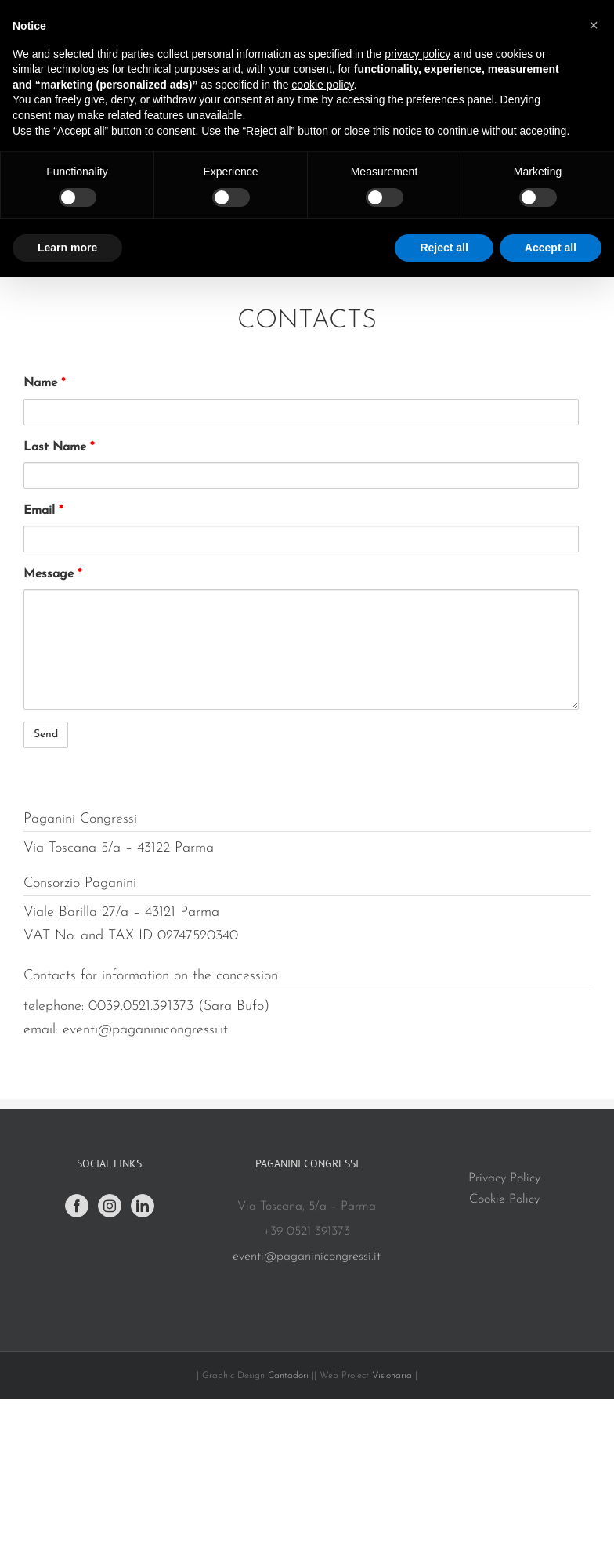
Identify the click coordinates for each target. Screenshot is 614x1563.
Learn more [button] (67, 247)
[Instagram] (109, 1205)
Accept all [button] (550, 247)
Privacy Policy (504, 1178)
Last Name (58, 447)
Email (43, 511)
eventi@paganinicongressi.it (307, 1256)
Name (44, 383)
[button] (593, 25)
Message (52, 574)
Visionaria (393, 1375)
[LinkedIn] (142, 1205)
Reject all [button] (444, 247)
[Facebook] (76, 1205)
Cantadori (288, 1375)
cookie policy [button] (322, 84)
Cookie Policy (504, 1199)
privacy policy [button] (417, 54)
